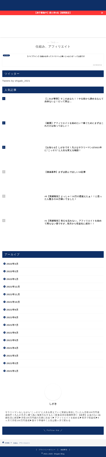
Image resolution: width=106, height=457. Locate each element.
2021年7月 (12, 325)
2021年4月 (12, 348)
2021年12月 (13, 286)
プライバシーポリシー (47, 449)
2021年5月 (12, 340)
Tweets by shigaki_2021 (16, 80)
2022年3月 (12, 263)
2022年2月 (12, 271)
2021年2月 (12, 363)
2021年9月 (12, 309)
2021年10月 (13, 302)
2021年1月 (12, 371)
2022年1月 (12, 279)
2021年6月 (12, 332)
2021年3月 (12, 355)
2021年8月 (12, 317)
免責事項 (64, 449)
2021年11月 (13, 294)
